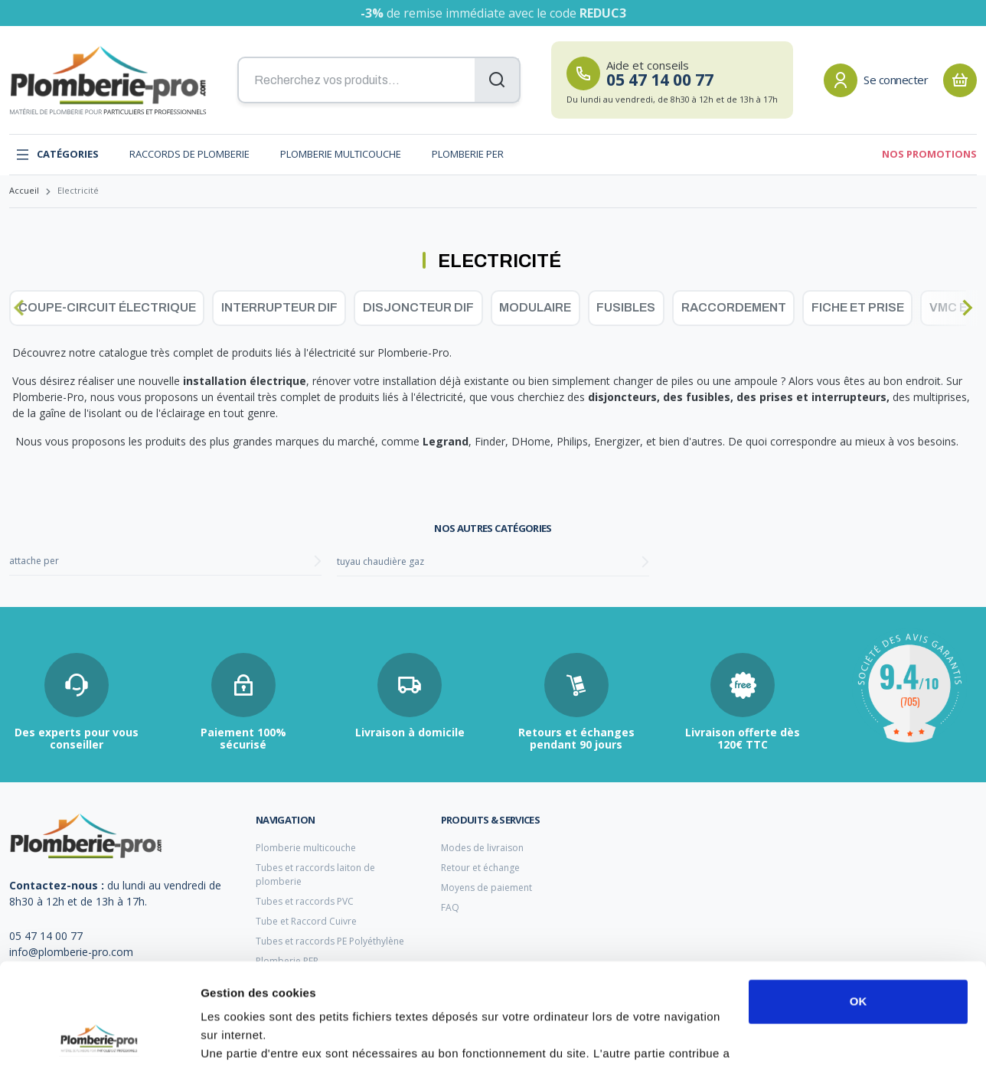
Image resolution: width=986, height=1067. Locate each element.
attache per (34, 560)
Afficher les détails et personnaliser (299, 1036)
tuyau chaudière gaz (380, 561)
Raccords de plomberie (189, 154)
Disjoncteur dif (418, 307)
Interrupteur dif (279, 307)
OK (858, 905)
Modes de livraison (482, 847)
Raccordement (733, 307)
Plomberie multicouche (340, 154)
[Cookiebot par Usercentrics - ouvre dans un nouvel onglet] (99, 1037)
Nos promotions (929, 154)
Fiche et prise (857, 307)
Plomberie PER (468, 154)
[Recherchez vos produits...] (379, 80)
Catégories (57, 154)
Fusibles (625, 307)
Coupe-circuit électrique (107, 307)
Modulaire (535, 307)
